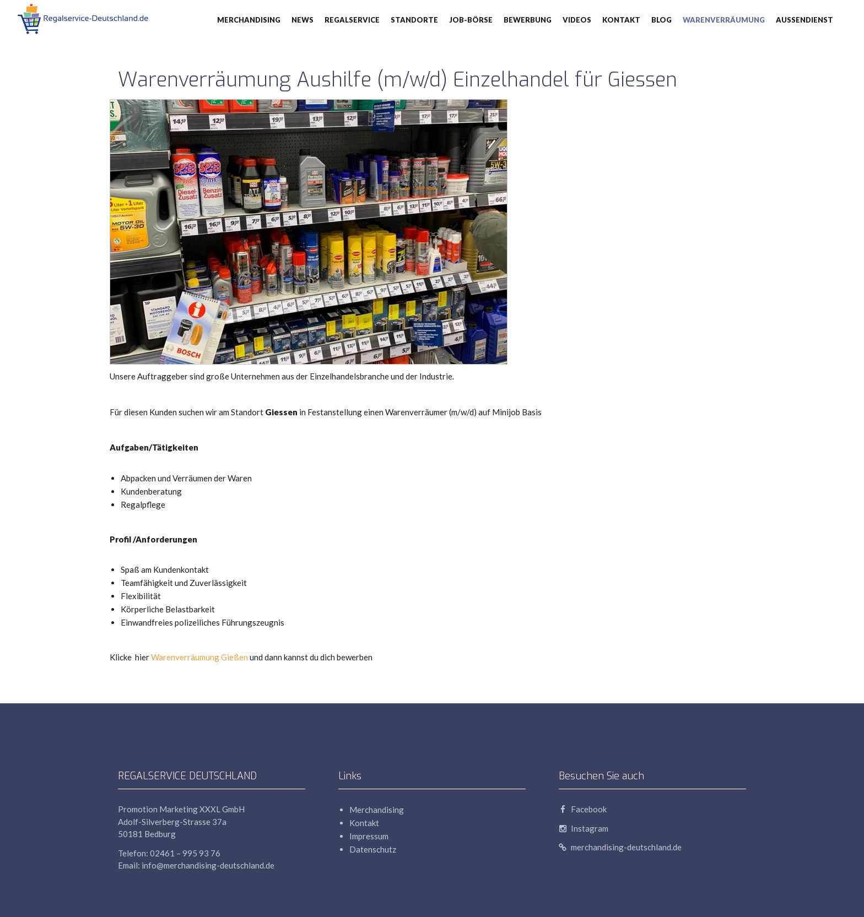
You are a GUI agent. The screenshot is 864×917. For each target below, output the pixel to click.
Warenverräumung (724, 19)
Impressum (368, 836)
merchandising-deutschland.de (620, 847)
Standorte (414, 19)
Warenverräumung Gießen (199, 657)
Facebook (583, 809)
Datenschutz (372, 849)
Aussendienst (804, 19)
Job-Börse (471, 19)
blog (661, 19)
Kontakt (621, 19)
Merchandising (248, 19)
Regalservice (352, 19)
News (302, 19)
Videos (577, 19)
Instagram (583, 828)
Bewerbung (528, 19)
